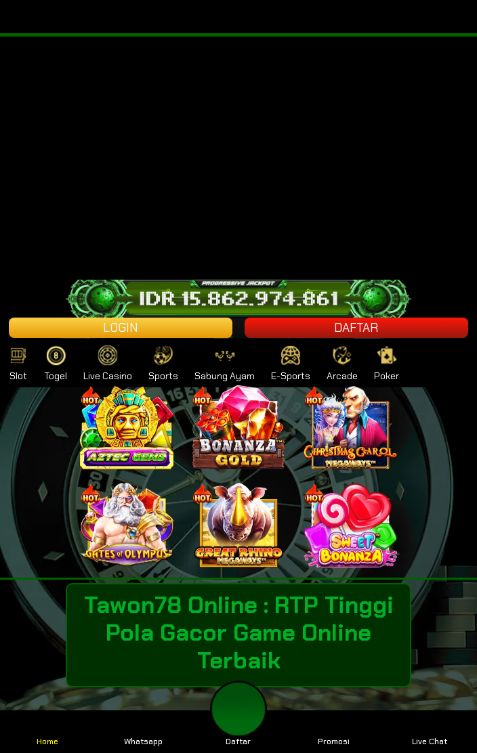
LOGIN (120, 328)
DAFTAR (356, 328)
